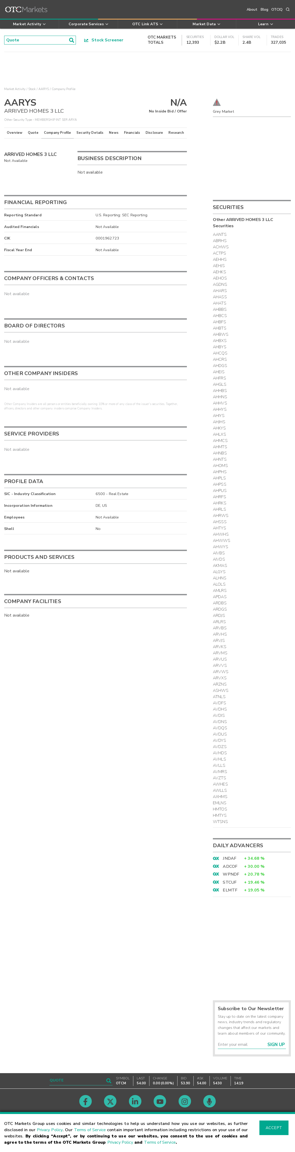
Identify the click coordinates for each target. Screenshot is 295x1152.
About (252, 9)
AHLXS (219, 434)
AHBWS (220, 334)
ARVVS (220, 665)
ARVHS (220, 634)
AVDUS (220, 734)
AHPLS (219, 478)
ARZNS (220, 684)
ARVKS (219, 647)
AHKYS (219, 428)
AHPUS (220, 490)
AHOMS (220, 466)
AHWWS (221, 540)
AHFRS (219, 378)
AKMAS (220, 565)
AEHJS (219, 266)
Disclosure (154, 132)
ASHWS (220, 690)
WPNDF (231, 874)
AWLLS (220, 790)
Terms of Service (90, 1130)
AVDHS (220, 709)
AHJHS (219, 422)
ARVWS (220, 672)
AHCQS (220, 353)
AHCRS (220, 359)
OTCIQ (277, 9)
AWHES (220, 784)
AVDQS (220, 728)
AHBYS (219, 347)
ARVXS (220, 678)
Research (176, 132)
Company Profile (57, 132)
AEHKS (219, 272)
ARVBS (220, 628)
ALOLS (219, 584)
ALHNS (219, 578)
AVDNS (220, 722)
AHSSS (220, 522)
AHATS (219, 303)
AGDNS (220, 284)
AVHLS (219, 759)
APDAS (220, 597)
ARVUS (220, 659)
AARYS (43, 89)
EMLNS (219, 803)
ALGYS (219, 572)
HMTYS (220, 815)
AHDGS (220, 366)
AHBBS (220, 309)
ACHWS (221, 247)
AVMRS (220, 772)
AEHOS (220, 278)
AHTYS (219, 528)
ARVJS (219, 640)
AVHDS (220, 753)
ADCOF (230, 866)
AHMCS (220, 441)
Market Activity (14, 89)
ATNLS (219, 697)
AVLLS (219, 765)
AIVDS (219, 559)
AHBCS (220, 316)
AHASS (220, 297)
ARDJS (219, 615)
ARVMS (220, 653)
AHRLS (219, 509)
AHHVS (220, 403)
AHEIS (219, 372)
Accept (274, 1127)
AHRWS (220, 515)
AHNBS (220, 453)
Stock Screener (103, 40)
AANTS (220, 234)
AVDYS (219, 740)
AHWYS (220, 547)
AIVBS (219, 553)
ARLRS (219, 622)
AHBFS (219, 322)
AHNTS (220, 459)
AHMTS (220, 447)
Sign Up (276, 1045)
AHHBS (220, 391)
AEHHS (220, 259)
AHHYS (220, 409)
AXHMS (220, 797)
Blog (264, 9)
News (114, 132)
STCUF (230, 882)
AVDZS (220, 747)
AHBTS (219, 328)
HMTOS (220, 809)
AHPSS (219, 484)
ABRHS (220, 241)
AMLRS (220, 590)
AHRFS (219, 497)
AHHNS (220, 397)
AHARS (220, 291)
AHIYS (219, 416)
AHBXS (220, 341)
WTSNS (220, 822)
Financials (132, 132)
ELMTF (230, 890)
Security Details (89, 132)
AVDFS (219, 703)
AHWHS (221, 534)
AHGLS (219, 384)
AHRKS (219, 503)
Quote (33, 132)
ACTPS (219, 253)
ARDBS (220, 603)
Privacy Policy (50, 1130)
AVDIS (219, 715)
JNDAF (229, 858)
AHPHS (220, 472)
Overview (14, 132)
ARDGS (220, 609)
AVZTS (219, 778)
